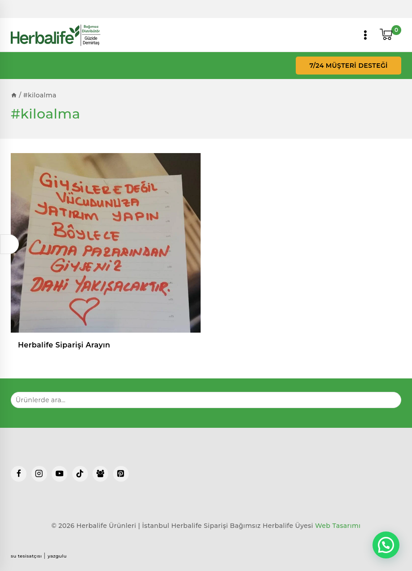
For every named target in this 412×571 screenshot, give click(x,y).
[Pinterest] (121, 474)
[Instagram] (39, 474)
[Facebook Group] (100, 474)
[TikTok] (80, 474)
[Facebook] (18, 474)
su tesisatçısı (26, 556)
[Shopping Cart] (390, 35)
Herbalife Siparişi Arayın (64, 345)
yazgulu (57, 556)
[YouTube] (59, 474)
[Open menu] (365, 35)
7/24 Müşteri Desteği (348, 65)
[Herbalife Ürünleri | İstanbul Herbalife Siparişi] (56, 35)
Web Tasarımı (338, 526)
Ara (389, 399)
